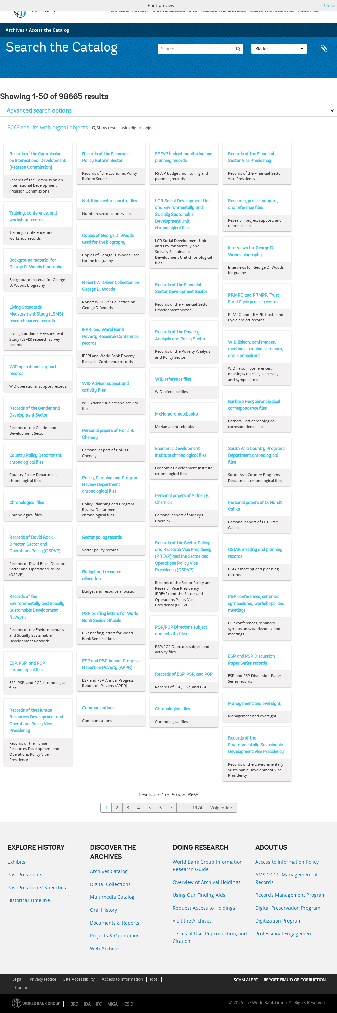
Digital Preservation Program (287, 908)
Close (329, 5)
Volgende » (221, 808)
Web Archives (105, 948)
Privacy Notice (43, 979)
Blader (279, 49)
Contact (22, 987)
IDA (87, 1004)
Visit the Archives (192, 920)
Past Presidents (24, 874)
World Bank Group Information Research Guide (208, 865)
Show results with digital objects (124, 128)
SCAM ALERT (245, 980)
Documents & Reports (114, 922)
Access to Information (122, 979)
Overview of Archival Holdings (207, 882)
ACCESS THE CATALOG (223, 10)
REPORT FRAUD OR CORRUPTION (295, 980)
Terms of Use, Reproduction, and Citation (210, 937)
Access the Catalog (49, 30)
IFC (99, 1004)
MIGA (112, 1004)
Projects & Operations (114, 935)
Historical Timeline (28, 900)
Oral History (103, 910)
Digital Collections (110, 884)
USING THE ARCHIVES (272, 10)
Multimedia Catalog (112, 897)
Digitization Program (278, 920)
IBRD (73, 1004)
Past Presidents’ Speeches (36, 887)
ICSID (128, 1004)
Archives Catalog (109, 871)
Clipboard (324, 48)
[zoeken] (238, 49)
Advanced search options (39, 110)
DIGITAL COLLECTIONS (174, 10)
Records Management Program (290, 895)
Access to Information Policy (287, 861)
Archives (15, 30)
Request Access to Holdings (204, 908)
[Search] (200, 49)
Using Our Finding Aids (199, 895)
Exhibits (16, 861)
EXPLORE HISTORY (129, 10)
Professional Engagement (284, 933)
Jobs (154, 979)
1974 (197, 808)
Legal (17, 979)
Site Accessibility (79, 979)
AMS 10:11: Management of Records (286, 878)
